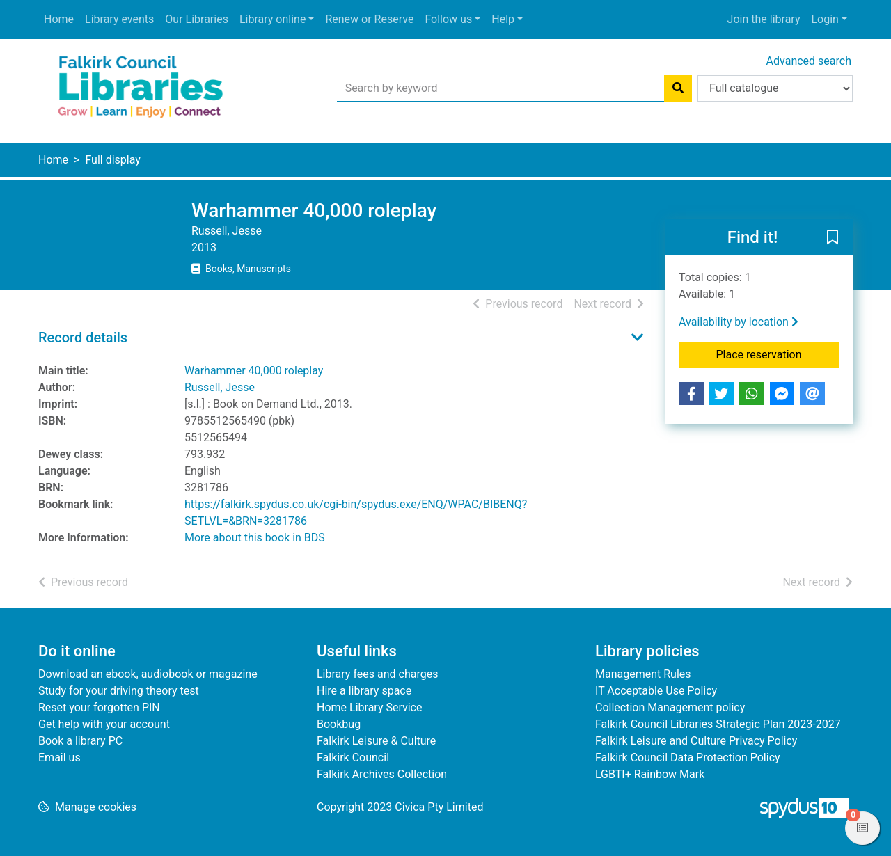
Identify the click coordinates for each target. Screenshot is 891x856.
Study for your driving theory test (118, 690)
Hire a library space (364, 690)
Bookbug (339, 724)
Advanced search (808, 61)
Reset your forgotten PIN (99, 707)
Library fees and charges (377, 674)
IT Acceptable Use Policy (656, 690)
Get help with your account (104, 724)
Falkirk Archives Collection (382, 774)
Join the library (764, 19)
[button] (832, 238)
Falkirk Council (353, 757)
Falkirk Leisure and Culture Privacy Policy (696, 740)
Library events (119, 19)
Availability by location (738, 321)
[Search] (678, 88)
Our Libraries (196, 19)
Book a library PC (80, 740)
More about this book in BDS (254, 537)
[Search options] (775, 88)
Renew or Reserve (369, 19)
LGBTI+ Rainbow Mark (649, 774)
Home (59, 19)
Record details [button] (82, 337)
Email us (59, 757)
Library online (272, 19)
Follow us (448, 19)
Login (824, 19)
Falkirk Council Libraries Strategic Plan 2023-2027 (718, 724)
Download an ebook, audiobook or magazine (148, 674)
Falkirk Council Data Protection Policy (687, 757)
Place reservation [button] (777, 353)
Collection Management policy (670, 707)
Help (502, 19)
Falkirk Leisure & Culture (376, 740)
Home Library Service (369, 707)
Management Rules (643, 674)
